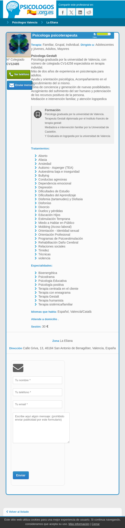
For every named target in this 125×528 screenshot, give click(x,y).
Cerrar (96, 524)
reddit (89, 12)
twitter (71, 12)
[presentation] (46, 456)
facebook (62, 12)
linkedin (80, 12)
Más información (78, 524)
